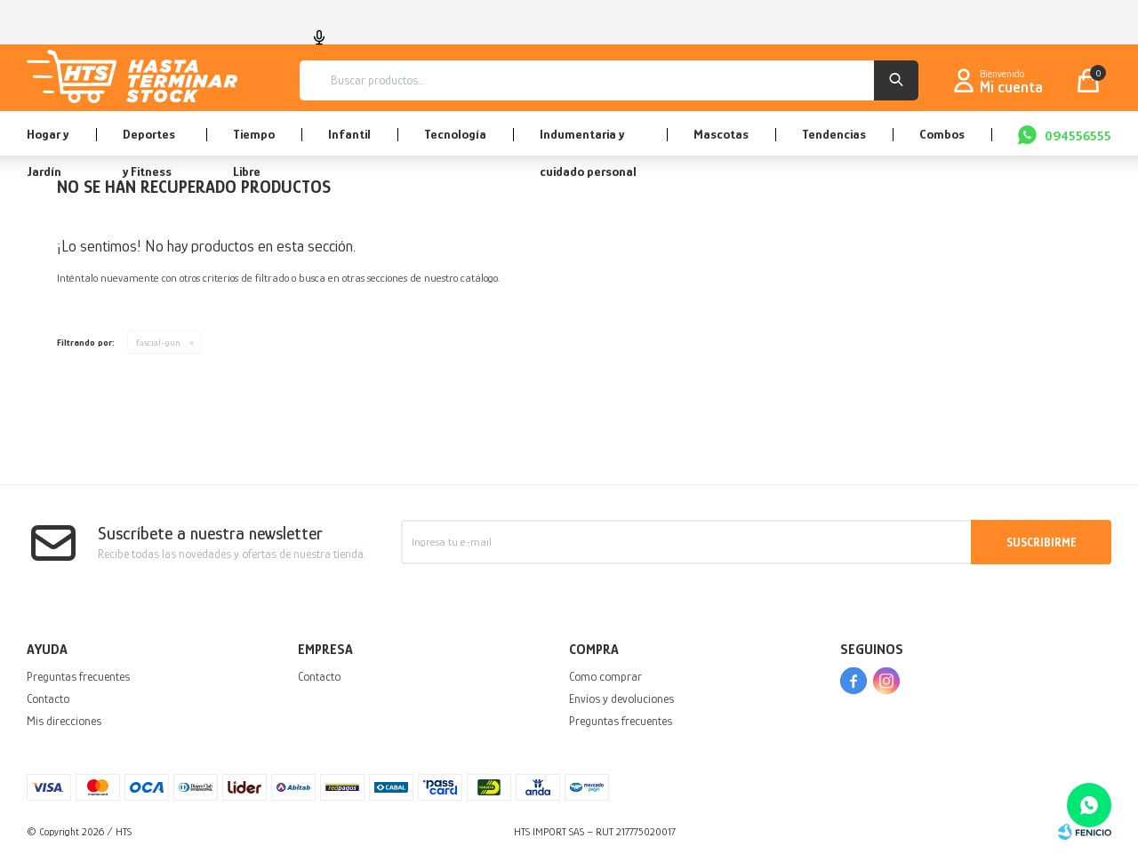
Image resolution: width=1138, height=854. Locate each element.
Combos (942, 133)
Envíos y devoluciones (621, 698)
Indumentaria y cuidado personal (588, 141)
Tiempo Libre (254, 141)
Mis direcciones (64, 721)
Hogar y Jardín (47, 141)
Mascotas (721, 133)
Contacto (48, 698)
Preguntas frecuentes (78, 676)
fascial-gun (158, 342)
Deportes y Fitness (149, 141)
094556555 (1078, 135)
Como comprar (605, 676)
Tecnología (455, 133)
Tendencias (834, 133)
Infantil (349, 133)
